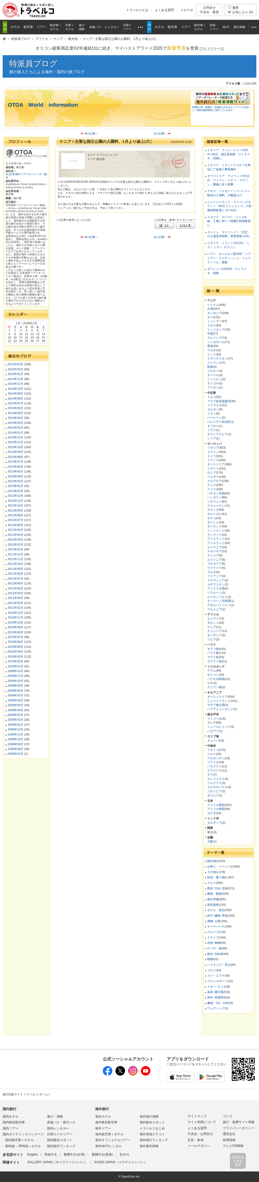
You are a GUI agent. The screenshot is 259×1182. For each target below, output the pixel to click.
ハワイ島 (213, 652)
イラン (211, 413)
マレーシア (214, 337)
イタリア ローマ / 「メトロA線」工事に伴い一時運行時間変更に (229, 221)
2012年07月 (15, 520)
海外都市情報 (149, 1146)
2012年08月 (15, 515)
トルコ (211, 396)
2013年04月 (15, 476)
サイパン (213, 674)
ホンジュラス (216, 778)
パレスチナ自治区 (218, 421)
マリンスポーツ (217, 981)
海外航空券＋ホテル (109, 1134)
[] (212, 49)
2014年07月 (15, 403)
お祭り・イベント (218, 866)
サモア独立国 (216, 704)
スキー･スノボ (216, 986)
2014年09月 (15, 393)
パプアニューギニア (220, 709)
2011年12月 (15, 554)
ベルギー (213, 476)
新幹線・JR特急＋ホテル (23, 1146)
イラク (211, 429)
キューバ (213, 740)
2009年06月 (15, 700)
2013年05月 (15, 471)
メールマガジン (199, 1146)
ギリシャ (213, 522)
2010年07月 (15, 637)
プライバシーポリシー (239, 1128)
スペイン (213, 451)
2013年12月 (15, 437)
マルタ (211, 572)
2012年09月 (15, 510)
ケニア (211, 626)
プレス (227, 1116)
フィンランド (216, 530)
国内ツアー (10, 1128)
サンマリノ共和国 (218, 600)
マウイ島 (213, 657)
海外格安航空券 (106, 1122)
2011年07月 (15, 578)
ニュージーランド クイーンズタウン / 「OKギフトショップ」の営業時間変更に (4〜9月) (229, 206)
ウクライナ (214, 567)
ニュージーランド (218, 700)
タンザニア (214, 635)
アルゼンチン (216, 758)
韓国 (210, 366)
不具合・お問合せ (200, 1134)
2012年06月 (15, 525)
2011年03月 (15, 597)
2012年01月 (15, 549)
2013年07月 (15, 461)
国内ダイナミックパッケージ (23, 1134)
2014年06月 (15, 408)
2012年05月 (15, 529)
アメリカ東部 (216, 808)
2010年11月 (15, 617)
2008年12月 (15, 729)
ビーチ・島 (214, 948)
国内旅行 (9, 1109)
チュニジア (214, 630)
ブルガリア (214, 563)
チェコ (211, 484)
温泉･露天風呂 (216, 991)
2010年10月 (15, 622)
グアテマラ (214, 770)
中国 (210, 333)
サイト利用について (202, 1122)
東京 (210, 832)
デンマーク (214, 534)
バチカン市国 (216, 493)
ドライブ (213, 937)
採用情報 (229, 1140)
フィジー (213, 718)
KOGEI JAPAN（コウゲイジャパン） (120, 1162)
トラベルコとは (137, 10)
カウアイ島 (214, 661)
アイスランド (216, 538)
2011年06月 (15, 583)
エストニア (214, 559)
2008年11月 (15, 734)
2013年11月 (15, 442)
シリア (211, 438)
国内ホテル (10, 1116)
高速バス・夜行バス (61, 1122)
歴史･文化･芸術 (217, 888)
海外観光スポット (152, 1122)
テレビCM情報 (233, 1146)
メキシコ (213, 749)
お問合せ (209, 10)
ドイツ (211, 456)
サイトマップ (197, 1116)
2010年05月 (15, 646)
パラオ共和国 (216, 679)
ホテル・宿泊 (216, 910)
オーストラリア (217, 696)
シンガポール (216, 342)
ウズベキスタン (217, 358)
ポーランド (214, 526)
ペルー (211, 754)
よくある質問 (164, 10)
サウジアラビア (217, 434)
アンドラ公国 (216, 588)
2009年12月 (15, 671)
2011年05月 (15, 588)
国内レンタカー (58, 1128)
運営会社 (229, 1134)
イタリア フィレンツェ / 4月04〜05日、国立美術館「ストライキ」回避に (228, 154)
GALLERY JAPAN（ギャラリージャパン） (57, 1162)
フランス (213, 460)
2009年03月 (15, 714)
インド (211, 354)
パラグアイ (214, 766)
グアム (211, 670)
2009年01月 (15, 724)
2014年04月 (15, 417)
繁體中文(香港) (102, 1154)
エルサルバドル (217, 787)
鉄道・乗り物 (216, 877)
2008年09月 (15, 744)
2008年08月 (15, 749)
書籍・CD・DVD (218, 1003)
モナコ (211, 518)
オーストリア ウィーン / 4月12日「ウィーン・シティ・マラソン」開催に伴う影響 (228, 180)
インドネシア (216, 329)
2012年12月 (15, 495)
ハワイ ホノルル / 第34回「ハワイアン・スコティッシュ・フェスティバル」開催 (229, 258)
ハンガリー (214, 497)
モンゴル (213, 383)
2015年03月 (15, 364)
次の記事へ (160, 133)
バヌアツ (213, 731)
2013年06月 (15, 466)
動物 (210, 959)
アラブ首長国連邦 (218, 401)
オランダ (213, 509)
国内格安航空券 (14, 1122)
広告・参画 (196, 1140)
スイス (211, 489)
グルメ (211, 882)
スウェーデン (216, 505)
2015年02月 (15, 369)
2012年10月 (15, 505)
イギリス (213, 468)
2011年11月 (15, 559)
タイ (210, 317)
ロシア (211, 472)
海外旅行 (102, 1109)
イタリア (213, 447)
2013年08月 (15, 456)
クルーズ (213, 932)
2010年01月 (15, 666)
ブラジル (213, 762)
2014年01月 (15, 432)
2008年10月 (15, 739)
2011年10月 (15, 563)
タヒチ (211, 722)
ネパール (213, 375)
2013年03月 (15, 481)
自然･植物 (213, 942)
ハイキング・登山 (218, 964)
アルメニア (214, 609)
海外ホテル (103, 1116)
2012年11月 (15, 500)
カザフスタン (216, 584)
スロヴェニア (216, 580)
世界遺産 (213, 904)
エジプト (213, 618)
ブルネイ (213, 370)
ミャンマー (214, 321)
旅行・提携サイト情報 (239, 1122)
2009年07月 (15, 695)
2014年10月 (15, 388)
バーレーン (214, 417)
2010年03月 (15, 656)
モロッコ (213, 622)
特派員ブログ (33, 63)
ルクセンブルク (217, 596)
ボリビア (213, 795)
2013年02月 (15, 485)
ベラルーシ (214, 592)
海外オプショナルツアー (112, 1140)
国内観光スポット (59, 1140)
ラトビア (213, 555)
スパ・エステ (216, 975)
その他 (211, 872)
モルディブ (214, 822)
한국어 (124, 1154)
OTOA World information (43, 105)
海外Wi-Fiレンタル (108, 1146)
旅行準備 (213, 899)
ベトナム (213, 304)
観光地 (211, 860)
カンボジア (214, 313)
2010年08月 (15, 632)
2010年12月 (15, 612)
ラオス (211, 325)
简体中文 (50, 1154)
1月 (18, 323)
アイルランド (216, 543)
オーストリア (216, 464)
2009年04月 (15, 710)
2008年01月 (15, 753)
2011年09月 (15, 568)
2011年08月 (15, 573)
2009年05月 (15, 705)
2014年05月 (15, 413)
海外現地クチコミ (152, 1134)
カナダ (211, 813)
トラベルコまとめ (152, 1128)
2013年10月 (15, 447)
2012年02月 (15, 544)
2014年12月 (15, 379)
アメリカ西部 (216, 804)
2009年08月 (15, 690)
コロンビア (214, 791)
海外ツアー (103, 1128)
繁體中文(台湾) (74, 1154)
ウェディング (216, 1008)
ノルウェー (214, 501)
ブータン (213, 387)
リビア (211, 639)
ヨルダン (213, 409)
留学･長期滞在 (216, 997)
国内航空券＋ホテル (19, 1140)
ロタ (210, 682)
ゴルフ (211, 970)
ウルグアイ (214, 783)
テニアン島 (214, 687)
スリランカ (214, 362)
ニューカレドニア (218, 726)
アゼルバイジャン (218, 605)
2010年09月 (15, 627)
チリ (210, 774)
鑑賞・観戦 (214, 893)
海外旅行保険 (149, 1116)
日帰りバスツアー (59, 1134)
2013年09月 (15, 451)
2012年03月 (15, 539)
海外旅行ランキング (154, 1140)
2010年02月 (15, 661)
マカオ (211, 350)
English (32, 1154)
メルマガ (186, 10)
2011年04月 (15, 593)
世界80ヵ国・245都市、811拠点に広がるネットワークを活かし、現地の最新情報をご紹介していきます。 (220, 108)
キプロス (213, 426)
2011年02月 (15, 602)
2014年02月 (15, 427)
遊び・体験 (55, 1116)
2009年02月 (15, 719)
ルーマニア (214, 547)
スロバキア (214, 551)
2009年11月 (15, 675)
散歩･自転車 (215, 953)
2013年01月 (15, 490)
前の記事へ (91, 133)
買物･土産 (213, 921)
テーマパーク (216, 926)
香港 (210, 346)
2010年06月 (15, 641)
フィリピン (214, 379)
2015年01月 (15, 374)
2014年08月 (15, 398)
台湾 (210, 308)
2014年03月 (15, 422)
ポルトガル (214, 513)
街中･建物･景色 (217, 915)
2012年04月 (15, 534)
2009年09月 (15, 685)
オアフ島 (213, 648)
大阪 (210, 841)
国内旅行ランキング (61, 1146)
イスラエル (214, 405)
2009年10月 (15, 680)
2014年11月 (15, 383)
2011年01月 (15, 607)
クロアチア (214, 480)
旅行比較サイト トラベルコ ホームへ (27, 1094)
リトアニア (214, 576)
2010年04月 (15, 651)
